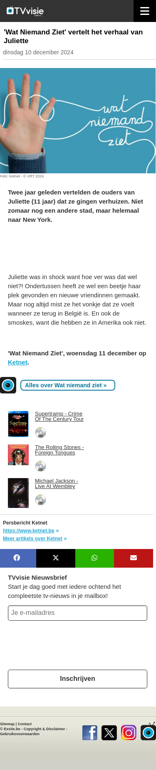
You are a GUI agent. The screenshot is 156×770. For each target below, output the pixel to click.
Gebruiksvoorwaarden (20, 734)
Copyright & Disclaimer (44, 729)
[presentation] (68, 647)
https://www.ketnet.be (28, 531)
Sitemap (7, 724)
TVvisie (148, 731)
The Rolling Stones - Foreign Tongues (59, 450)
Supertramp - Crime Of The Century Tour (59, 416)
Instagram (128, 731)
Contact (25, 724)
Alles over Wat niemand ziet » (65, 385)
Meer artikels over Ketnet (32, 539)
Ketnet (17, 362)
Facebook (89, 731)
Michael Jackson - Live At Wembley (56, 483)
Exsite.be (12, 729)
